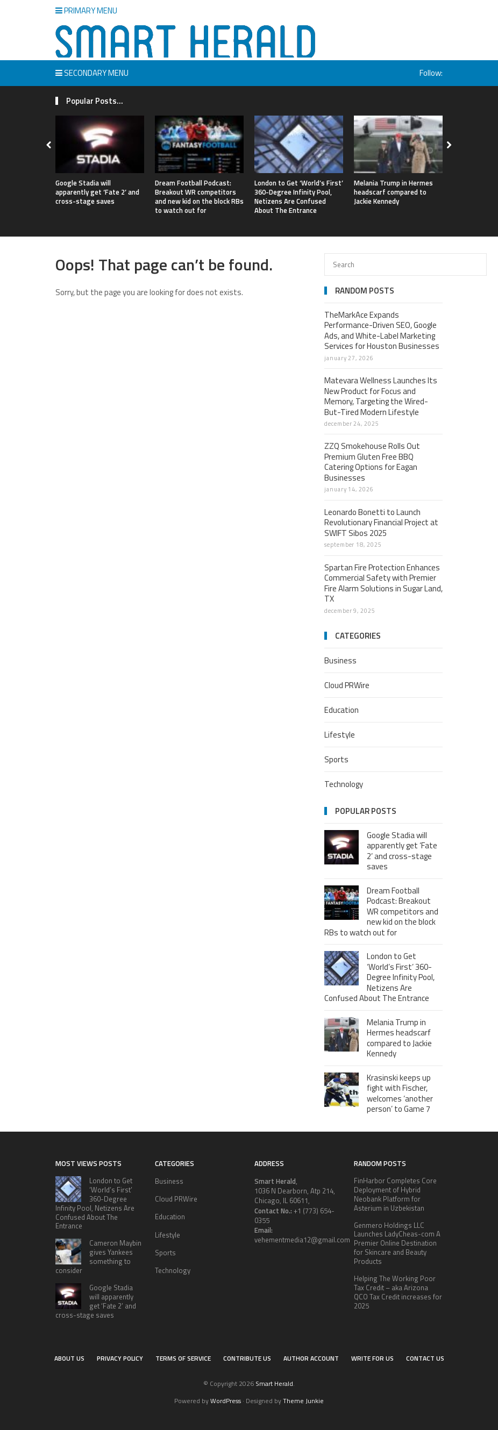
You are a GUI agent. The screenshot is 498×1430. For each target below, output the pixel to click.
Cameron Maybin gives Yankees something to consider (98, 1257)
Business (340, 660)
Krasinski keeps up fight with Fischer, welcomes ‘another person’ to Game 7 (400, 1093)
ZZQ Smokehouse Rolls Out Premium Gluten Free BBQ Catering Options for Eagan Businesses (372, 462)
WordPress (225, 1401)
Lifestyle (339, 734)
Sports (336, 759)
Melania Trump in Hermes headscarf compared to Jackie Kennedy (393, 191)
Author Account (311, 1358)
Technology (343, 784)
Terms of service (183, 1358)
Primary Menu (86, 10)
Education (341, 710)
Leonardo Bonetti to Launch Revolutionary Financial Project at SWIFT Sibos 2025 (381, 522)
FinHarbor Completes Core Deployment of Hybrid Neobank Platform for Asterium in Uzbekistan (395, 1194)
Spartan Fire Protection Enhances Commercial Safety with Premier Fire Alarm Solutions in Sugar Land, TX (383, 583)
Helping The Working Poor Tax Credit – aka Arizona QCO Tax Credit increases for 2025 (398, 1292)
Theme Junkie (303, 1401)
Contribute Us (247, 1358)
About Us (69, 1358)
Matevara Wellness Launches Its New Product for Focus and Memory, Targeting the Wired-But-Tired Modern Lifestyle (380, 396)
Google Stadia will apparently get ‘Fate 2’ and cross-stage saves (97, 191)
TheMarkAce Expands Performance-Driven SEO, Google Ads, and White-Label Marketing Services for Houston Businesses (381, 331)
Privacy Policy (120, 1358)
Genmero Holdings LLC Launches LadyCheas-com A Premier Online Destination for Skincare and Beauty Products (397, 1243)
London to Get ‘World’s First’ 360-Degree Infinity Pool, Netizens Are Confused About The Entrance (298, 196)
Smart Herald (274, 1383)
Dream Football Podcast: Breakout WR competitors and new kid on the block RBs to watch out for (199, 196)
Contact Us (425, 1358)
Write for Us (372, 1358)
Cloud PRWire (346, 685)
